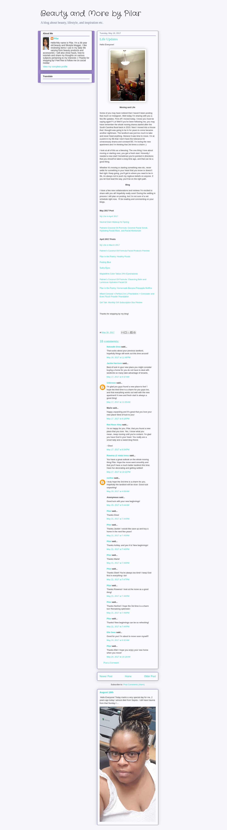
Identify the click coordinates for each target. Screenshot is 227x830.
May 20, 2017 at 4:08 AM (118, 491)
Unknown (111, 383)
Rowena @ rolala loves (118, 455)
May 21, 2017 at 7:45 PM (118, 535)
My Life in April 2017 (109, 216)
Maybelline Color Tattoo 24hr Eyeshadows (119, 274)
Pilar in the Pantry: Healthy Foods (115, 256)
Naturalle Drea (114, 347)
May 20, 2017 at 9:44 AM (118, 505)
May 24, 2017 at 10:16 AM (118, 657)
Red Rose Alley (114, 424)
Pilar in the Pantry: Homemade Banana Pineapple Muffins (126, 288)
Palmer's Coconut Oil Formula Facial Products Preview (124, 250)
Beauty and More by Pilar (90, 13)
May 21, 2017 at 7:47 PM (118, 579)
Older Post (150, 676)
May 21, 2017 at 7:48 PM (118, 596)
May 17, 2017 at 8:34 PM (118, 449)
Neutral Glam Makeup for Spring (114, 222)
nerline (110, 478)
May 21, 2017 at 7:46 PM (118, 549)
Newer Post (106, 676)
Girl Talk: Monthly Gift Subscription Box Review (121, 302)
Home (128, 676)
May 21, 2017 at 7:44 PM (118, 519)
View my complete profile (55, 66)
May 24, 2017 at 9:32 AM (118, 640)
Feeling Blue (105, 262)
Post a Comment (111, 663)
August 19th (107, 692)
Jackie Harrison (114, 363)
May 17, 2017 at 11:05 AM (118, 402)
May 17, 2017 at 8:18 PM (118, 418)
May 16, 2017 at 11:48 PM (119, 357)
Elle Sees (111, 632)
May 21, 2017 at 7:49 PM (118, 613)
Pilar (109, 511)
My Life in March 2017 (110, 245)
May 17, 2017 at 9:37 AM (118, 377)
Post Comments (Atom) (134, 684)
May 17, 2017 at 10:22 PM (119, 472)
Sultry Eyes (105, 268)
